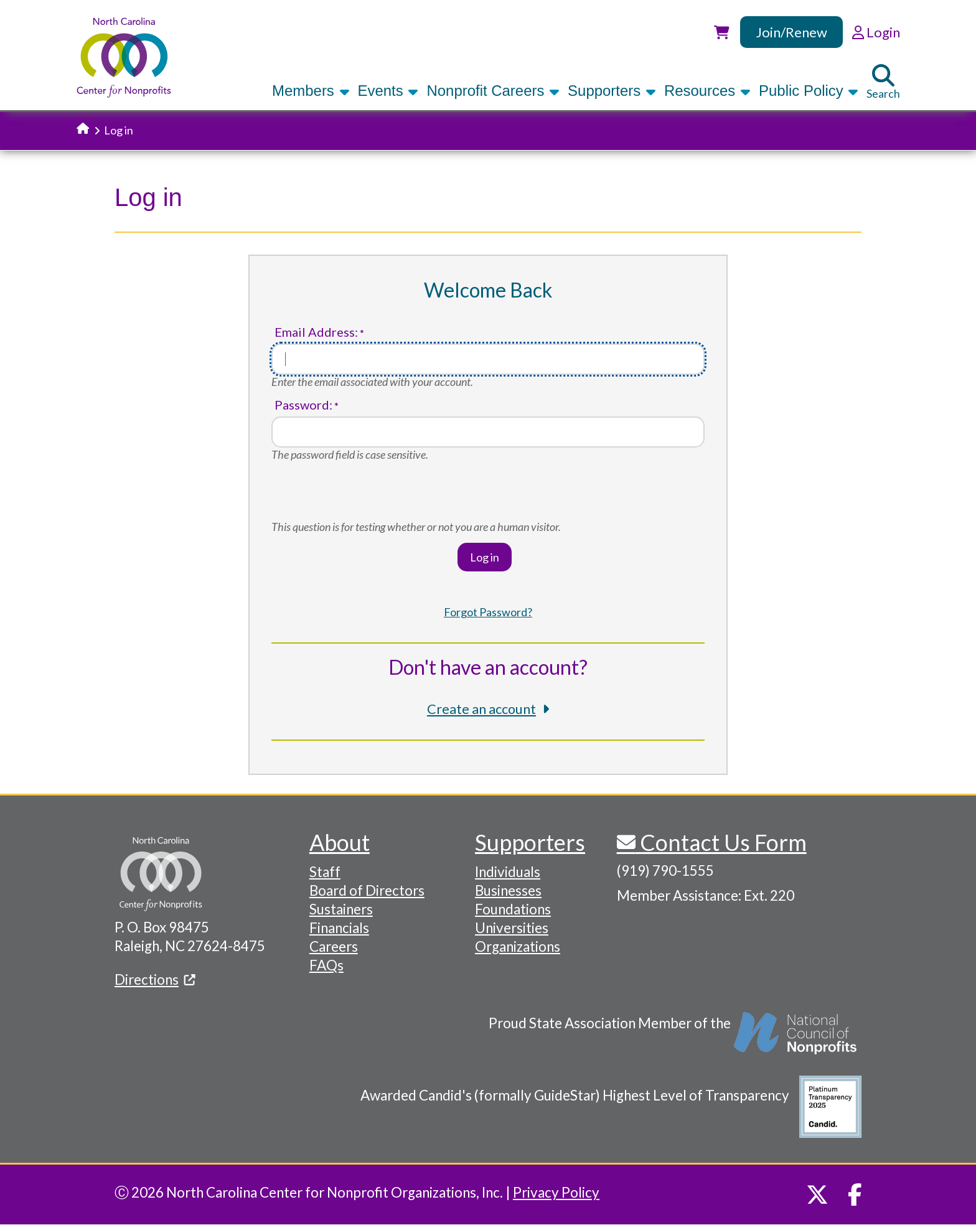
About (339, 842)
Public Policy (808, 90)
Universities (511, 927)
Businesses (508, 890)
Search (883, 82)
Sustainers (341, 909)
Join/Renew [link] (791, 32)
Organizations (517, 946)
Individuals (507, 871)
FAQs (326, 965)
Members (310, 90)
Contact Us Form (721, 842)
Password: (303, 405)
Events (388, 90)
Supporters (612, 90)
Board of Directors (367, 890)
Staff (324, 871)
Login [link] (876, 32)
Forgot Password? (488, 612)
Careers (333, 946)
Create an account (481, 709)
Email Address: (316, 332)
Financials (339, 927)
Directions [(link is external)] (155, 979)
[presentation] (366, 495)
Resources (707, 90)
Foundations (513, 909)
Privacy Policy (556, 1192)
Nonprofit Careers (493, 90)
